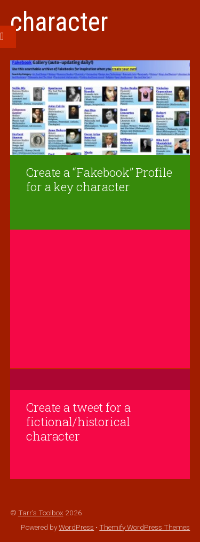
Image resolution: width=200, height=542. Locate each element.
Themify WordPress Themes (144, 527)
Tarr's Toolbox (40, 512)
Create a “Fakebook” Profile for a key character (99, 179)
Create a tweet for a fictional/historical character (78, 421)
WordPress (76, 527)
